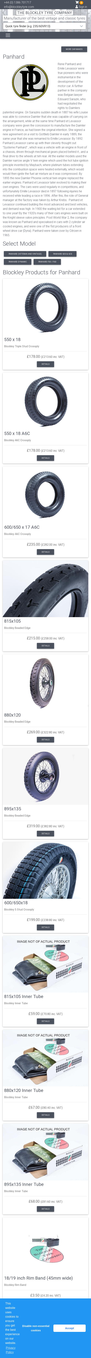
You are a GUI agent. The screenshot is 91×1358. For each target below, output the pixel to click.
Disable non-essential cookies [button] (35, 1328)
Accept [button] (69, 1328)
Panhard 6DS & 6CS (62, 254)
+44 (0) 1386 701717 (17, 2)
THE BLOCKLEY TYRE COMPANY (44, 12)
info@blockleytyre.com (19, 7)
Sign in (81, 7)
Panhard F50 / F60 (47, 262)
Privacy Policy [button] (10, 1350)
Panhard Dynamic (18, 262)
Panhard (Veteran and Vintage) (25, 254)
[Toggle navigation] (8, 35)
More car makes (74, 49)
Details (45, 364)
